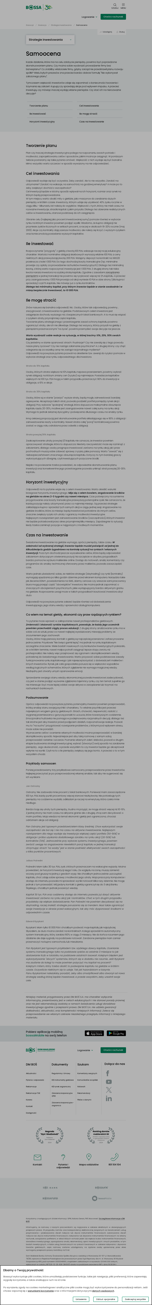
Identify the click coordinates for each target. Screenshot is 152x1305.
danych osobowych (103, 1291)
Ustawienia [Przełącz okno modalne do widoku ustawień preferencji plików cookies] (81, 1299)
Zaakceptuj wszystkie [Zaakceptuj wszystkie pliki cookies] (135, 1299)
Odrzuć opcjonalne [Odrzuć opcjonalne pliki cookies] (105, 1299)
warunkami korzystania (41, 1291)
